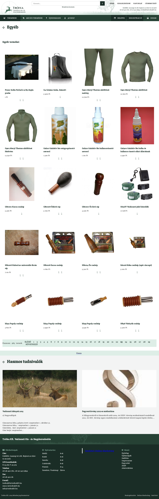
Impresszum (127, 460)
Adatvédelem (127, 468)
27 (140, 342)
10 (66, 342)
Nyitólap (125, 453)
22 (117, 342)
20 (108, 342)
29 (149, 342)
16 (91, 342)
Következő (32, 344)
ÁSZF (124, 465)
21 (112, 342)
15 (86, 342)
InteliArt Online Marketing (99, 450)
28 (144, 342)
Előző (28, 342)
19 (103, 342)
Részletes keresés (68, 7)
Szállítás (125, 458)
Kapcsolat (126, 463)
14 (82, 342)
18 (99, 342)
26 (135, 342)
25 (131, 342)
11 (70, 342)
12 (74, 342)
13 (78, 342)
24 (126, 342)
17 (95, 342)
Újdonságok (127, 456)
